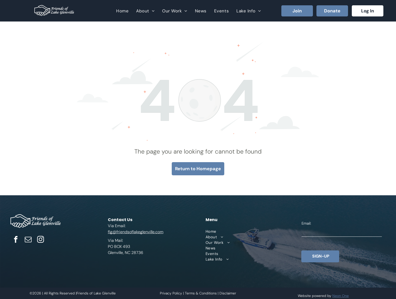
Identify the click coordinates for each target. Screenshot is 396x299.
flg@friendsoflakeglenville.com (135, 231)
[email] (28, 240)
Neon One (340, 295)
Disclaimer (227, 293)
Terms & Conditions (201, 293)
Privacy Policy (171, 293)
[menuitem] (122, 11)
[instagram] (40, 240)
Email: (306, 223)
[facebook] (15, 240)
